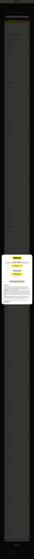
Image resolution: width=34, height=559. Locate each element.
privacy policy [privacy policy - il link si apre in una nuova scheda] (5, 287)
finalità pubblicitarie (16, 293)
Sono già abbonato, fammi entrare (17, 281)
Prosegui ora (17, 265)
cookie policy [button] (17, 289)
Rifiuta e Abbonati (17, 274)
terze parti (18, 290)
